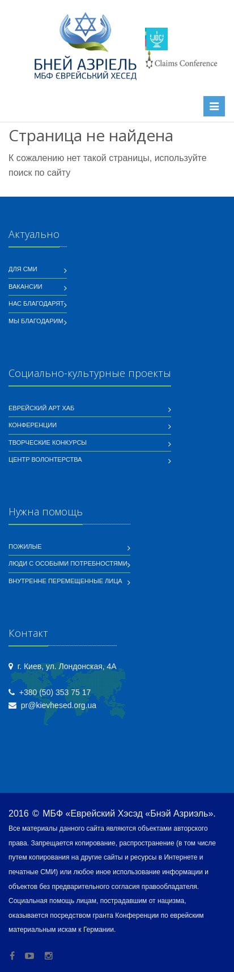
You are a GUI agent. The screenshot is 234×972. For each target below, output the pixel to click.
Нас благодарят (36, 303)
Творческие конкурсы (47, 442)
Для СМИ (22, 269)
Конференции (32, 425)
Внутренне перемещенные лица (65, 581)
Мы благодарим (35, 321)
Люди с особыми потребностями (67, 563)
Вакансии (25, 286)
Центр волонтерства (45, 459)
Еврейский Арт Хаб (41, 408)
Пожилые (25, 546)
